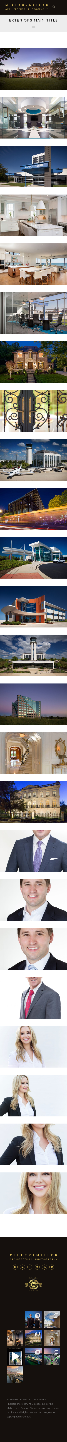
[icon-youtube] (45, 1267)
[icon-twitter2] (38, 1267)
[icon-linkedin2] (23, 1267)
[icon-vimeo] (51, 1267)
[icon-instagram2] (16, 1267)
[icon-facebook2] (30, 1267)
